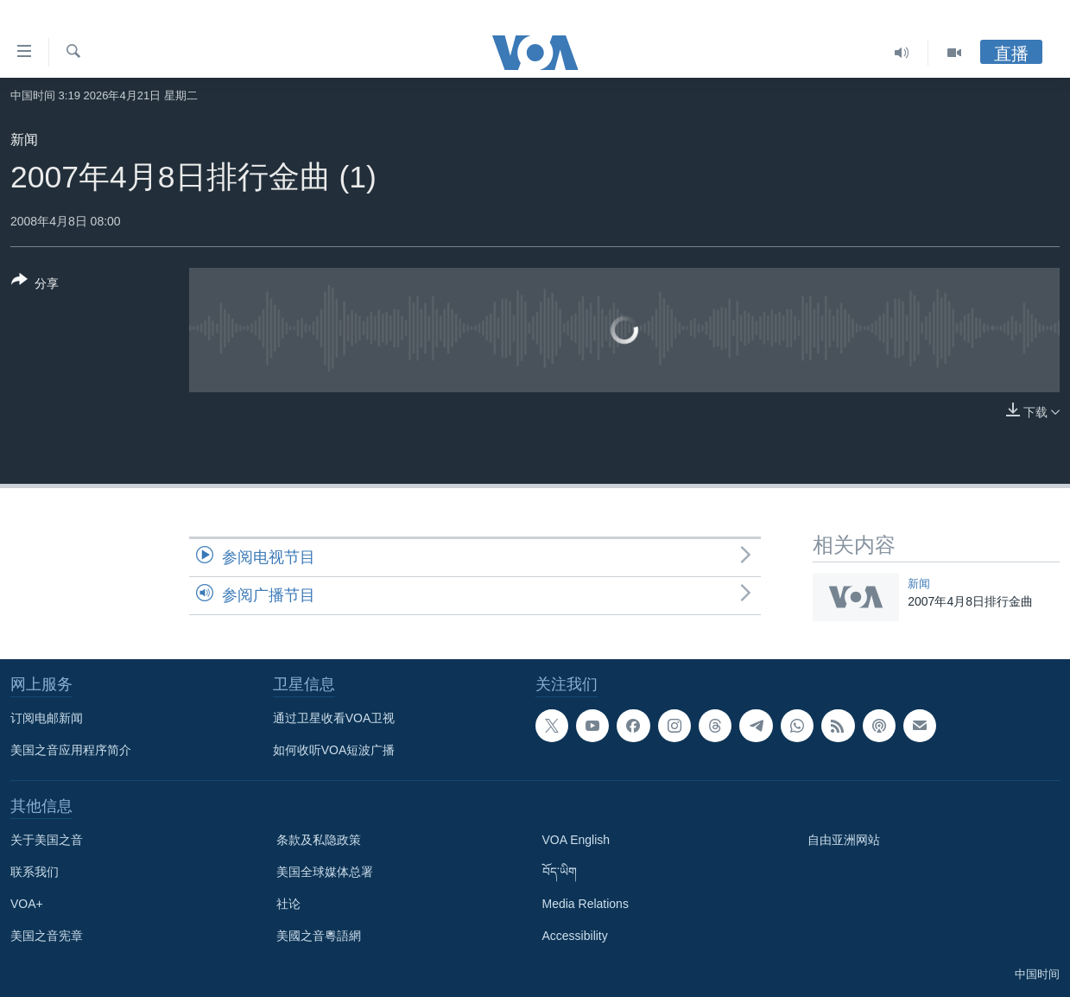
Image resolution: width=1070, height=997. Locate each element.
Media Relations (585, 904)
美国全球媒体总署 (324, 872)
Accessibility (575, 936)
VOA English (576, 840)
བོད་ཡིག (559, 872)
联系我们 (34, 872)
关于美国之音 (46, 840)
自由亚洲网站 (843, 840)
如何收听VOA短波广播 (334, 750)
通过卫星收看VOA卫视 (334, 718)
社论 (288, 904)
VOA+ (26, 904)
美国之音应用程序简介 (70, 750)
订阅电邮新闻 (46, 718)
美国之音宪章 (46, 936)
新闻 (24, 139)
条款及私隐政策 (318, 840)
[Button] (35, 285)
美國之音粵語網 (318, 936)
